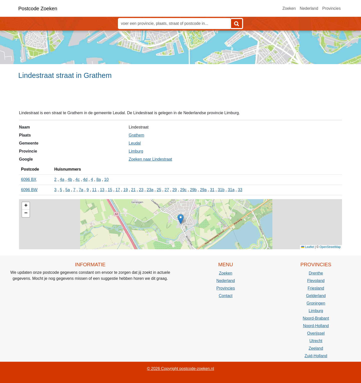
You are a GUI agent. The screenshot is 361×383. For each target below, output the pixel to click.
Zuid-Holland (315, 356)
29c (183, 190)
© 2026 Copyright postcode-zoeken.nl (180, 368)
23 (141, 190)
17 (117, 190)
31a (231, 190)
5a (67, 190)
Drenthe (316, 273)
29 (174, 190)
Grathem (136, 135)
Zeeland (316, 348)
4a (62, 179)
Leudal (135, 143)
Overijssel (316, 333)
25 (159, 190)
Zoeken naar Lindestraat (150, 159)
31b (221, 190)
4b (70, 179)
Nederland (309, 8)
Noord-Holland (316, 326)
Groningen (315, 303)
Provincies (331, 8)
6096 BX (28, 179)
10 (106, 179)
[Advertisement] (180, 97)
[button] (180, 219)
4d (85, 179)
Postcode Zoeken (37, 8)
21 (133, 190)
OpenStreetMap (330, 247)
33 (240, 190)
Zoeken (289, 8)
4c (77, 179)
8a (98, 179)
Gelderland (316, 296)
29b (193, 190)
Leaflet (307, 247)
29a (203, 190)
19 (125, 190)
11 (94, 190)
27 (166, 190)
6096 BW (29, 190)
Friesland (316, 288)
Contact (226, 296)
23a (150, 190)
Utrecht (315, 341)
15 (110, 190)
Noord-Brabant (316, 318)
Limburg (136, 151)
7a (81, 190)
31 (212, 190)
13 (102, 190)
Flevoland (315, 281)
